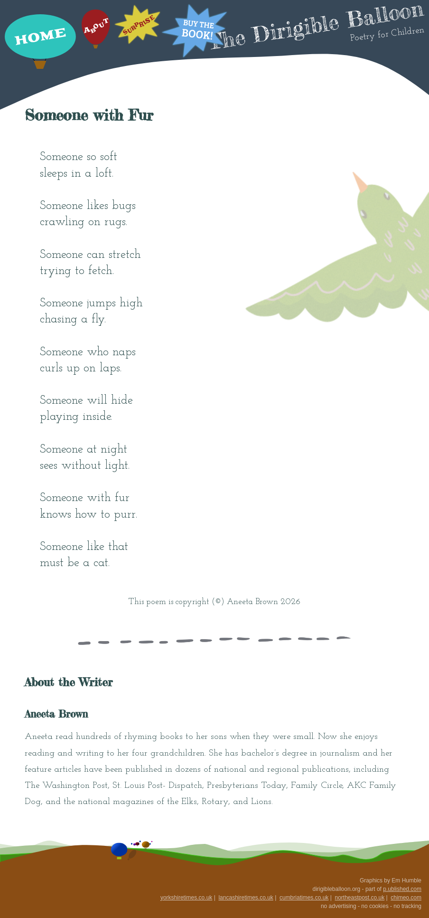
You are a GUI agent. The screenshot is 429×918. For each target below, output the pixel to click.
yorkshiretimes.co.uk (186, 897)
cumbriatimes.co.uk (304, 897)
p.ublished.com (402, 889)
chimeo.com (406, 897)
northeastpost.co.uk (359, 897)
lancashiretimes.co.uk (245, 897)
